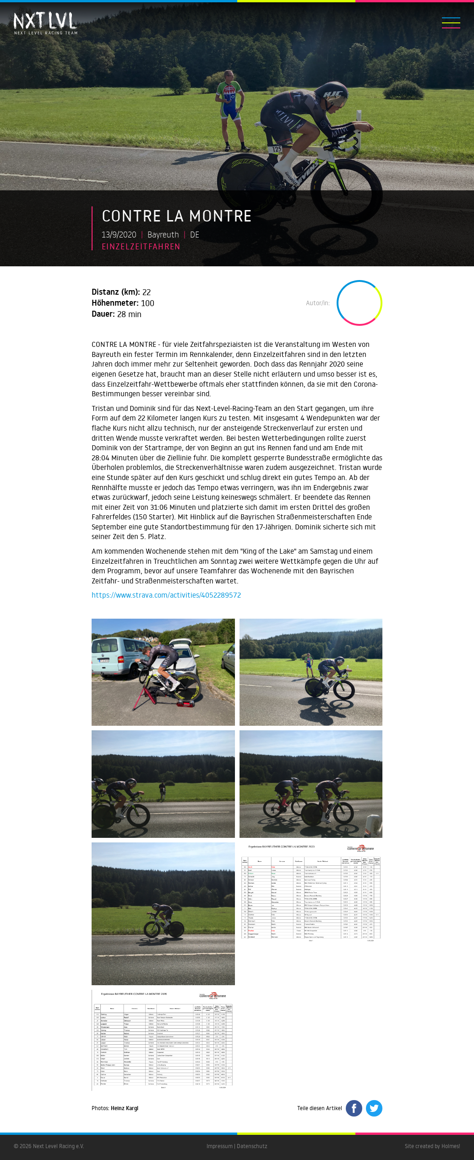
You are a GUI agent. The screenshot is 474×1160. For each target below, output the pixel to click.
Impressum (220, 1146)
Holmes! (450, 1146)
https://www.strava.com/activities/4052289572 (166, 594)
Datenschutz (252, 1146)
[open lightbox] (163, 672)
